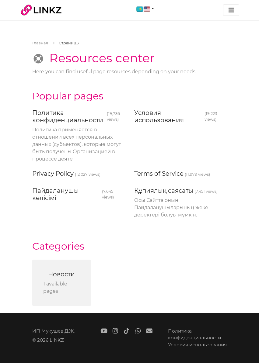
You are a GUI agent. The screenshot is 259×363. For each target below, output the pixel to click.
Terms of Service (159, 173)
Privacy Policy (53, 173)
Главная (40, 43)
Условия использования (159, 116)
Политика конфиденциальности (67, 116)
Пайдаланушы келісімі (55, 194)
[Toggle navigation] (231, 10)
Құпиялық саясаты (163, 190)
